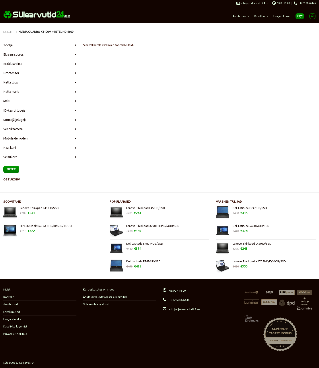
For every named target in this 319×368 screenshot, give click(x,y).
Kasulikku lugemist (15, 326)
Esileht (8, 31)
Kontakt (8, 296)
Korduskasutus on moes (98, 289)
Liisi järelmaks (281, 16)
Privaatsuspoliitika (15, 333)
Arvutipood (241, 16)
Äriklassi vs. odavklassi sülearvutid (105, 296)
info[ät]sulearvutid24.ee (181, 309)
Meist (6, 289)
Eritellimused (11, 311)
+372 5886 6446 (176, 299)
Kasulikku (261, 16)
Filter (11, 169)
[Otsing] (312, 16)
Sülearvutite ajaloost (96, 304)
